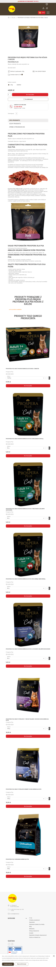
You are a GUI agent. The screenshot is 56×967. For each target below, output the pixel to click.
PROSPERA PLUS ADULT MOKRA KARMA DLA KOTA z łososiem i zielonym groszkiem (28, 649)
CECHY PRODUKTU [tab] (15, 123)
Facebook (9, 944)
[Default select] (25, 378)
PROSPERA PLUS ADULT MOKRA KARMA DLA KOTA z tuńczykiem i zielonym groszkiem (25, 509)
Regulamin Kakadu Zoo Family (36, 924)
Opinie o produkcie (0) (17, 127)
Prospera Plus (13, 62)
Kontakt (31, 933)
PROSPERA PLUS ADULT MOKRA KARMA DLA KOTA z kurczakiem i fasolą (24, 438)
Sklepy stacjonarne (34, 931)
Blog (30, 926)
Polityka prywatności (34, 920)
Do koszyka (30, 94)
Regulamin (32, 922)
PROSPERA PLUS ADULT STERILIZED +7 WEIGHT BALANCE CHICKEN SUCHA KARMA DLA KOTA (27, 719)
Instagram (12, 944)
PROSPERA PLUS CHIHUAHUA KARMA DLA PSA (17, 859)
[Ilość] (9, 94)
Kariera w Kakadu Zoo (34, 937)
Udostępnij (16, 113)
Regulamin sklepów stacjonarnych (38, 935)
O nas (30, 918)
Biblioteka (31, 928)
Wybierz (9, 376)
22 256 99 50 (18, 107)
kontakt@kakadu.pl (14, 913)
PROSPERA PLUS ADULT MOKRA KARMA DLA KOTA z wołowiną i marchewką (25, 579)
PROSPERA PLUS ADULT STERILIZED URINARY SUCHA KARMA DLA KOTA (23, 789)
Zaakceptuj (8, 964)
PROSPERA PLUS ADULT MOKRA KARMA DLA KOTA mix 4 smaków (22, 368)
